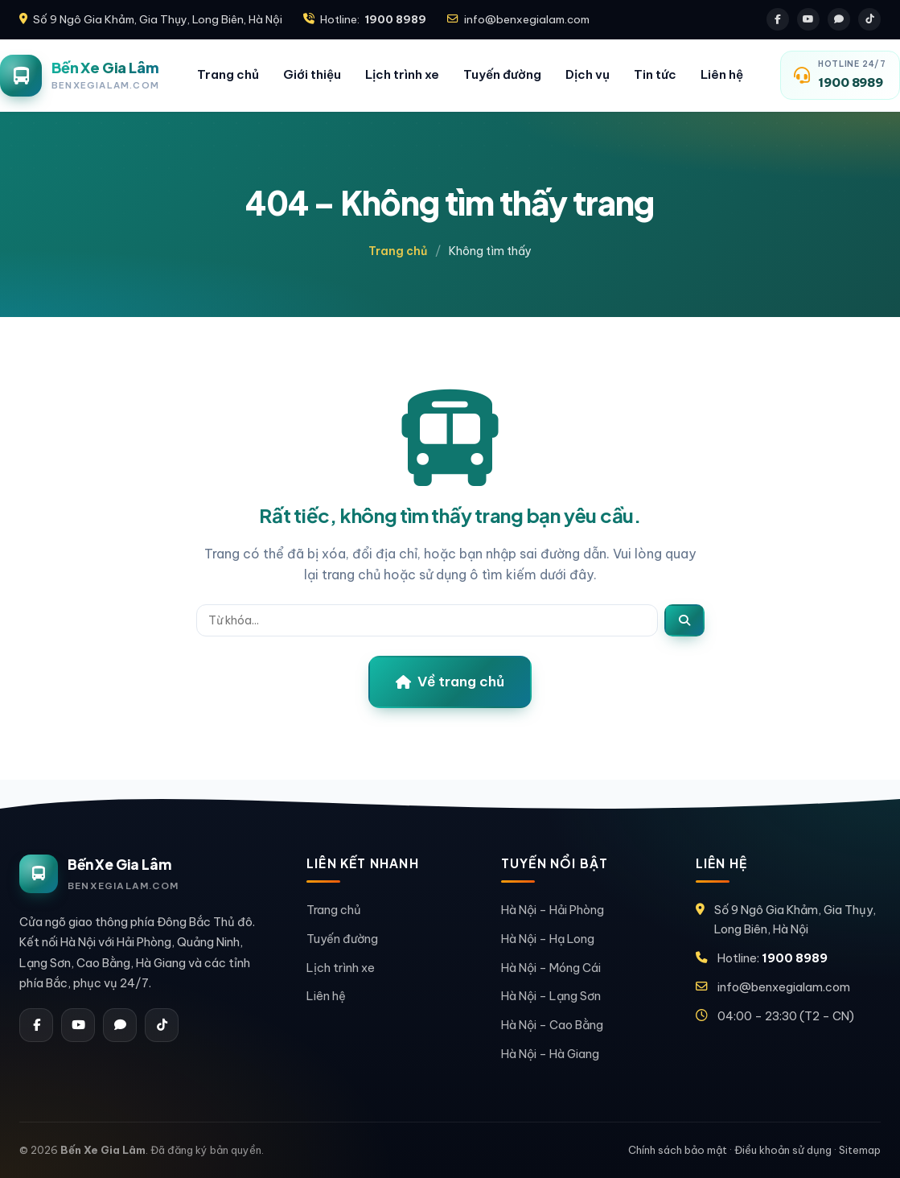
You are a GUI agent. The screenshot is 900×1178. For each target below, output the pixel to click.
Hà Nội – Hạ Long (547, 938)
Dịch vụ (587, 74)
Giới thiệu (312, 74)
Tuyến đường (502, 74)
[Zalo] (839, 19)
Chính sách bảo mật (677, 1149)
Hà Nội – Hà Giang (550, 1053)
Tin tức (655, 74)
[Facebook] (777, 19)
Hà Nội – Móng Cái (551, 967)
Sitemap (860, 1149)
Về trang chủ (450, 681)
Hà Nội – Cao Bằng (552, 1024)
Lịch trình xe (402, 74)
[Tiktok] (869, 19)
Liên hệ (722, 74)
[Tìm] (684, 620)
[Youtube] (808, 19)
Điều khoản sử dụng (783, 1149)
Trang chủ (228, 74)
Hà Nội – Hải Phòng (552, 909)
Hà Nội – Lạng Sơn (551, 995)
